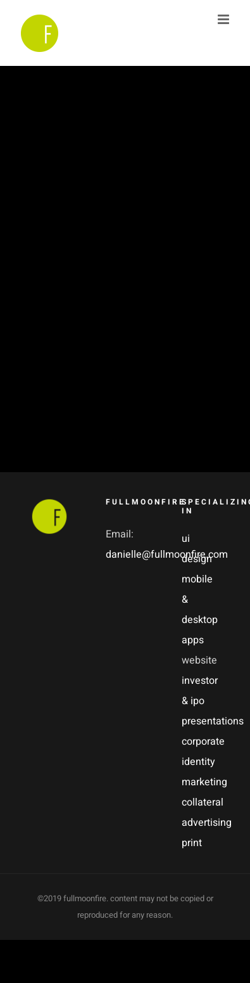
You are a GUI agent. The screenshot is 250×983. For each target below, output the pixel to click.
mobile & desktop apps (200, 610)
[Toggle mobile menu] (224, 19)
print (192, 843)
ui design (197, 549)
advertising (201, 822)
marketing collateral (201, 792)
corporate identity (201, 751)
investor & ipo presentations (201, 701)
